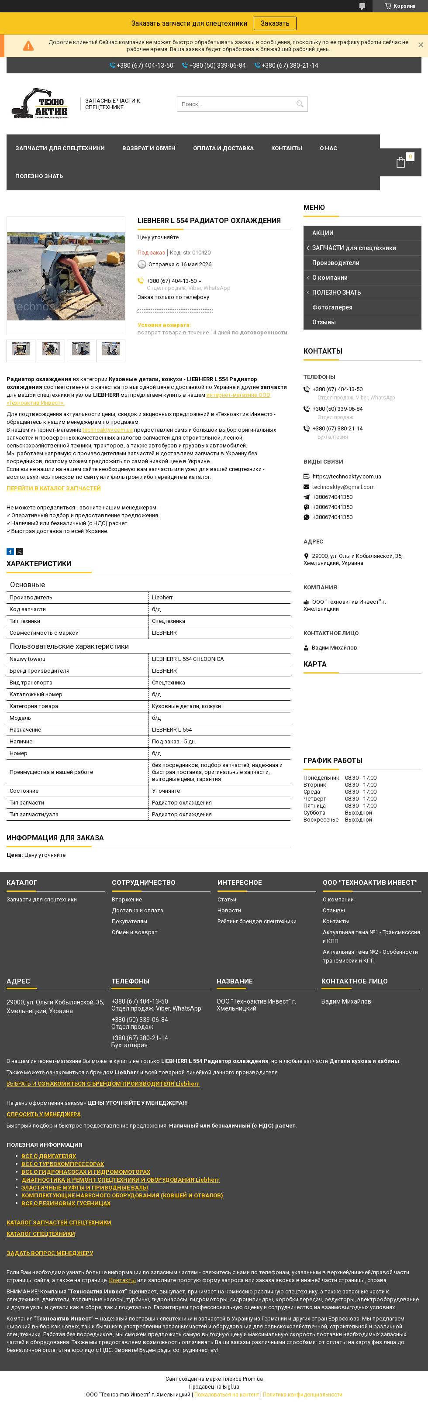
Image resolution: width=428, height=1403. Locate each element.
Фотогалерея (332, 307)
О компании (330, 277)
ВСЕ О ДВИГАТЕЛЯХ (48, 1156)
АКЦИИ (323, 233)
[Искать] (300, 104)
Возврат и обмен (149, 148)
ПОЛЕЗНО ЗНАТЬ (336, 292)
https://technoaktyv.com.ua (347, 476)
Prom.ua (253, 1379)
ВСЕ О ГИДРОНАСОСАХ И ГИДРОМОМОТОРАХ (85, 1172)
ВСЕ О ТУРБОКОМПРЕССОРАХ (62, 1164)
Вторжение (127, 899)
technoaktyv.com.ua (108, 429)
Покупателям (129, 921)
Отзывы (324, 322)
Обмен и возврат (135, 932)
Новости (229, 910)
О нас (328, 148)
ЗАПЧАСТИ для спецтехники (354, 247)
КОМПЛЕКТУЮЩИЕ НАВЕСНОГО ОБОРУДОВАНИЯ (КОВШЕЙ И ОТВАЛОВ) (122, 1195)
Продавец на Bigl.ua (214, 1387)
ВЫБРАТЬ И (103, 1083)
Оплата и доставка (223, 148)
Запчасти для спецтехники (60, 148)
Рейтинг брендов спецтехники (257, 921)
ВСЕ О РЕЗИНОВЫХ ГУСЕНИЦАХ (65, 1203)
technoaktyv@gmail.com (343, 487)
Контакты (286, 148)
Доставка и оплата (137, 910)
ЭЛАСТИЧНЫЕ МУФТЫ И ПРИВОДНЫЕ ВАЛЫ (84, 1187)
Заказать (275, 23)
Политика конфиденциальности (302, 1395)
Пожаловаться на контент (226, 1395)
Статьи (226, 899)
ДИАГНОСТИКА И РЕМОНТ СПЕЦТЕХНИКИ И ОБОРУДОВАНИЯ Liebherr (120, 1179)
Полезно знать (39, 176)
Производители (335, 262)
